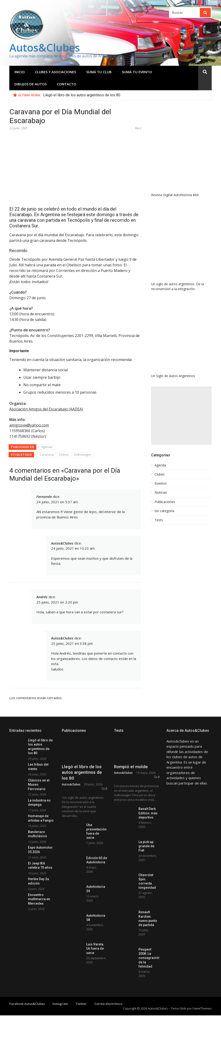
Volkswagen (82, 454)
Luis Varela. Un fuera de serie (95, 948)
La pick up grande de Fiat (146, 846)
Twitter (81, 1004)
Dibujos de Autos (30, 84)
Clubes (64, 454)
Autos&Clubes (44, 47)
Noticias (161, 492)
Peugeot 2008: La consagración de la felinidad (149, 958)
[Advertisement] (181, 415)
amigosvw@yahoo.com (29, 425)
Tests (159, 520)
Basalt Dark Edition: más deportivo (148, 813)
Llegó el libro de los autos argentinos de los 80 (81, 95)
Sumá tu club (99, 71)
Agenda (46, 447)
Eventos (161, 483)
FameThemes (202, 1008)
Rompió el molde (131, 766)
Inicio (19, 71)
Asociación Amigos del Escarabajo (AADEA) (46, 409)
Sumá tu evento (137, 71)
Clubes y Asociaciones (55, 71)
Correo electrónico (108, 1004)
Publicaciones (165, 502)
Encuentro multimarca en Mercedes (39, 899)
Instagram (60, 1004)
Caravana (47, 454)
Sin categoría (164, 511)
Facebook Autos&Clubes (27, 1004)
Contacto (66, 84)
